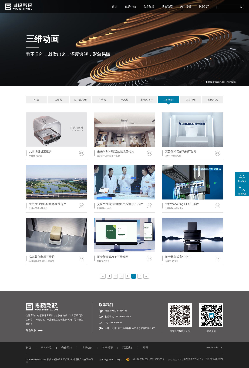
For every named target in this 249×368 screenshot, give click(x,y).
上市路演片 (146, 99)
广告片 (102, 99)
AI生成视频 (80, 99)
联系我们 (204, 6)
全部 (36, 99)
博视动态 (167, 6)
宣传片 (58, 99)
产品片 (124, 99)
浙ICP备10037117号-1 (111, 359)
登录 (145, 347)
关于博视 (185, 6)
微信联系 (242, 193)
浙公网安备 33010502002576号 (145, 359)
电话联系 (242, 181)
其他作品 (213, 99)
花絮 (81, 153)
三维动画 (168, 99)
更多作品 (130, 6)
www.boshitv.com (214, 347)
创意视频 (190, 99)
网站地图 (172, 359)
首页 (114, 6)
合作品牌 (148, 6)
